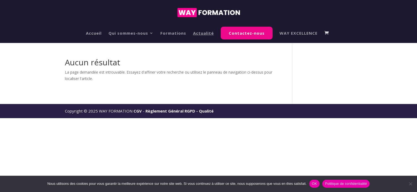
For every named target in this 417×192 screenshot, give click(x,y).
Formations (173, 33)
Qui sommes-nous (128, 33)
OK (314, 184)
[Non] (410, 183)
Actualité (203, 33)
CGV (138, 111)
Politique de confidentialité (346, 184)
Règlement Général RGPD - (172, 111)
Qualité (206, 111)
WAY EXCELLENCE (299, 33)
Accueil (94, 33)
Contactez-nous (247, 33)
